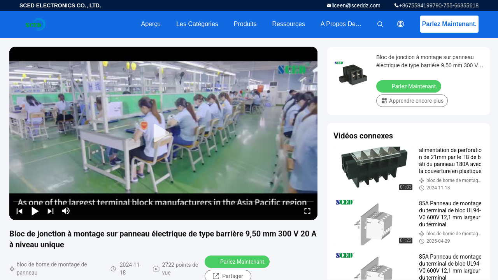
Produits (245, 24)
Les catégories (197, 24)
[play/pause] (35, 211)
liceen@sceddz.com (356, 5)
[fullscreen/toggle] (307, 211)
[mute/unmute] (66, 211)
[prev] (19, 211)
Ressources (288, 24)
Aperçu (151, 24)
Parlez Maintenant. (449, 24)
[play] (163, 133)
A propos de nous (346, 24)
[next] (50, 211)
